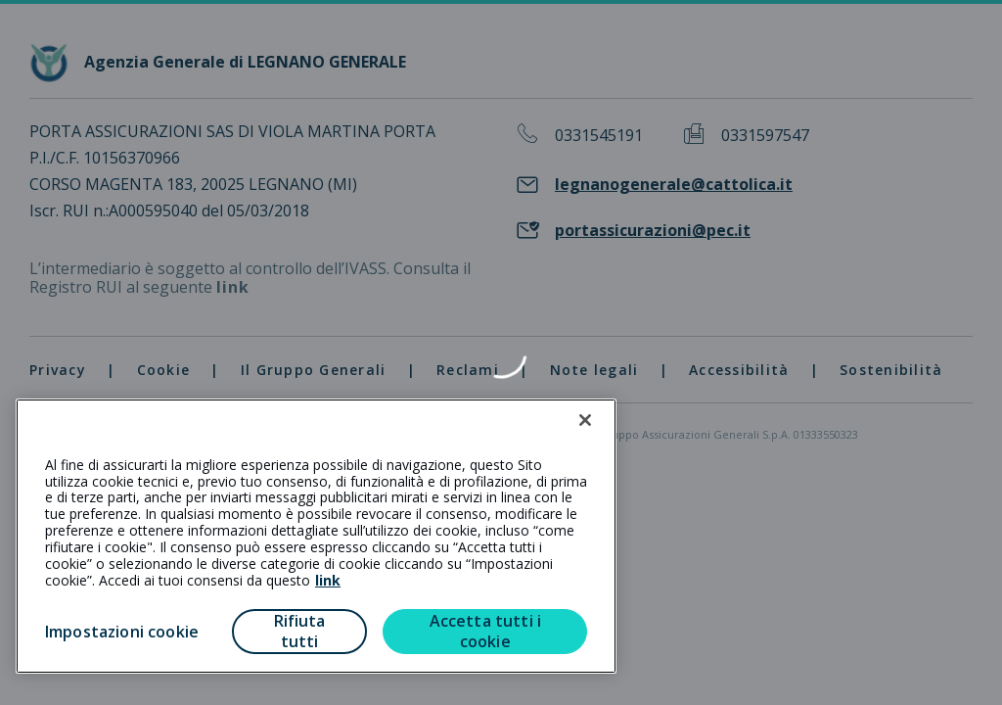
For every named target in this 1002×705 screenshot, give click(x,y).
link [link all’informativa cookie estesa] (328, 580)
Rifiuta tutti (300, 631)
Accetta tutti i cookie (485, 631)
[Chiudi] (585, 420)
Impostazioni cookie (122, 631)
